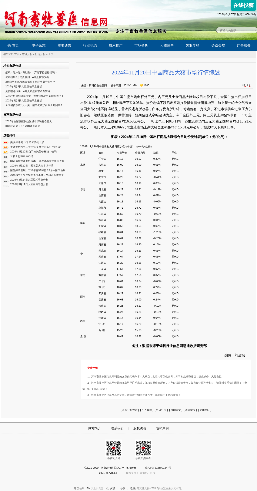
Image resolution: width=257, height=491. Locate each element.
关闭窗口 (205, 409)
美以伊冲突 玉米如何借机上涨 (27, 142)
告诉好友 (161, 409)
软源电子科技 (147, 472)
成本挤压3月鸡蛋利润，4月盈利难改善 (27, 77)
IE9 (88, 488)
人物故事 (167, 45)
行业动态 (90, 45)
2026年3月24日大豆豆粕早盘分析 (29, 179)
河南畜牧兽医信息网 (51, 3)
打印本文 (176, 409)
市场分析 (141, 45)
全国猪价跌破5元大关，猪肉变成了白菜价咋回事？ (34, 105)
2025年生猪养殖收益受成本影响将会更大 (28, 121)
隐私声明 (162, 428)
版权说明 (139, 428)
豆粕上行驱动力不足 (21, 156)
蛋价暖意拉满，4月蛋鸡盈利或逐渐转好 (27, 91)
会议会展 (218, 45)
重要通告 (64, 45)
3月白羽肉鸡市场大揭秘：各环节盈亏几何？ (30, 81)
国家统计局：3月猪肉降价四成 (22, 126)
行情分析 (40, 54)
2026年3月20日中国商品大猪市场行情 (31, 165)
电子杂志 (39, 45)
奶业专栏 (192, 45)
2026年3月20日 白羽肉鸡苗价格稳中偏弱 (33, 151)
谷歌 (122, 488)
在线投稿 (243, 5)
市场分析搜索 (129, 409)
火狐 (112, 488)
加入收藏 (147, 409)
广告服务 (244, 45)
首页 (13, 45)
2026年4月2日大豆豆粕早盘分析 (23, 100)
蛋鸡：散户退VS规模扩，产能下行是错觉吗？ (31, 72)
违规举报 (190, 409)
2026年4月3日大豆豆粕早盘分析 (23, 86)
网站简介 (94, 428)
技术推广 (116, 45)
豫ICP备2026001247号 (158, 467)
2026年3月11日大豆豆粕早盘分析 (29, 184)
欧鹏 (133, 488)
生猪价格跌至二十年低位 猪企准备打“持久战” (35, 146)
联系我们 (117, 428)
